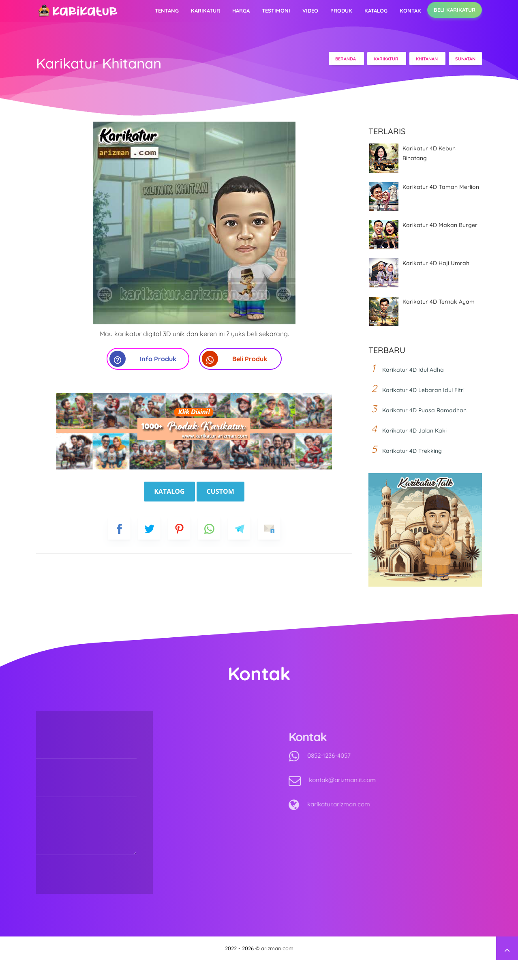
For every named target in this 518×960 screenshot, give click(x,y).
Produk (341, 10)
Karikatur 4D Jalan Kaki (414, 430)
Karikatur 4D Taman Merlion (440, 187)
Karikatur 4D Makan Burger (439, 225)
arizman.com (277, 948)
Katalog (375, 10)
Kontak (410, 10)
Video (310, 10)
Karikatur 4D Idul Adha (413, 369)
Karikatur (205, 10)
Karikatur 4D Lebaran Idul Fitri (423, 390)
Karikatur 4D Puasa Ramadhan (424, 410)
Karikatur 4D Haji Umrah (435, 263)
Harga (241, 10)
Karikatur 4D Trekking (412, 450)
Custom (220, 491)
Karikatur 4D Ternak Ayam (438, 301)
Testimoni (276, 10)
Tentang (167, 10)
